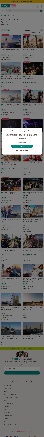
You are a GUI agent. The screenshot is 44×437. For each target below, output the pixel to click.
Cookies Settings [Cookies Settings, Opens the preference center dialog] (22, 142)
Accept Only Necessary (22, 150)
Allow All (22, 146)
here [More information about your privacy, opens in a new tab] (25, 138)
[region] (22, 141)
